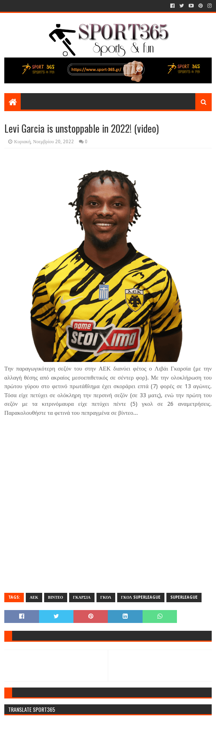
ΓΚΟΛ (105, 597)
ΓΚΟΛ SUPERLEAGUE (141, 597)
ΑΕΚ (34, 597)
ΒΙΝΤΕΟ (55, 597)
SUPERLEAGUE (184, 597)
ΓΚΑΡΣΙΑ (82, 597)
